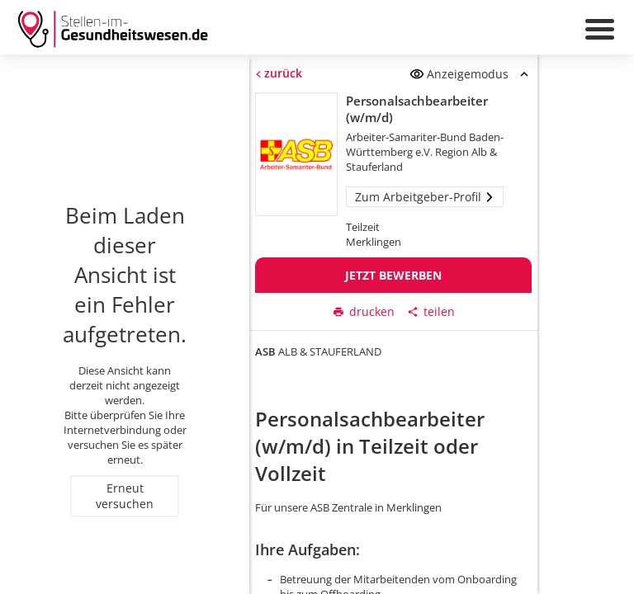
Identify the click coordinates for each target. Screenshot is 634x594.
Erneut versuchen (125, 496)
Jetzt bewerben (393, 275)
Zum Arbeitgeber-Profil (424, 197)
